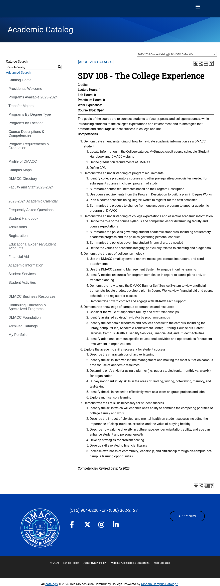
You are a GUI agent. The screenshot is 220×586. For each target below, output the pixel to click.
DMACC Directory (22, 179)
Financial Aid (18, 257)
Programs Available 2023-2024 (33, 97)
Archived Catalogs (23, 326)
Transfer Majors (20, 106)
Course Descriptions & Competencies (26, 133)
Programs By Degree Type (29, 114)
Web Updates (161, 562)
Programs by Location (25, 123)
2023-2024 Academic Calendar (33, 201)
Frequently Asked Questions (30, 210)
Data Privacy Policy (95, 562)
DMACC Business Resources (32, 297)
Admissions (17, 227)
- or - (104, 510)
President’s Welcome (25, 89)
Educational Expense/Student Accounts (32, 246)
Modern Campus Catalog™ (159, 584)
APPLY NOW (187, 516)
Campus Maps (20, 170)
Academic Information (25, 265)
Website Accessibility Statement (130, 562)
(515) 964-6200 (84, 510)
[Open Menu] (197, 7)
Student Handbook (23, 218)
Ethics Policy (71, 562)
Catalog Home (19, 80)
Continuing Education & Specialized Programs (27, 307)
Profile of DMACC (22, 161)
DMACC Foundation (24, 318)
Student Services (22, 274)
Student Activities (22, 282)
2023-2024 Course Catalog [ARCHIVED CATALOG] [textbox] (165, 54)
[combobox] (177, 54)
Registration (18, 236)
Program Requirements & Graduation (28, 146)
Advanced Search (18, 72)
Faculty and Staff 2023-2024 (31, 187)
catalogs (51, 584)
